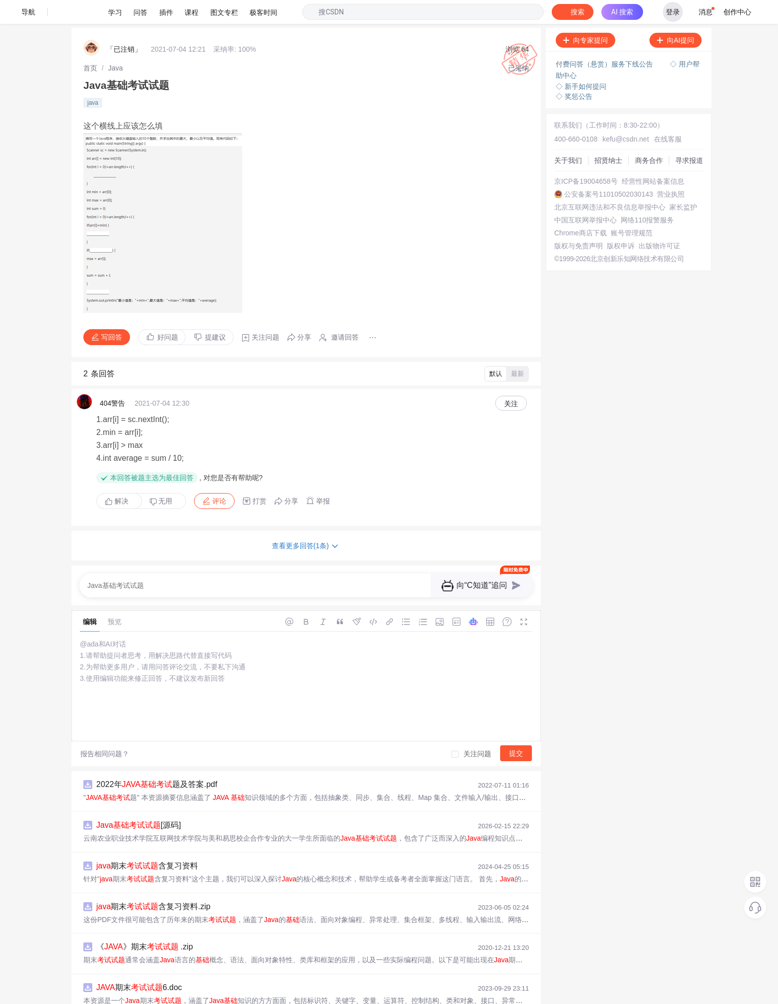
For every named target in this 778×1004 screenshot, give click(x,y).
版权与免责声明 (578, 222)
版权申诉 (621, 222)
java (92, 78)
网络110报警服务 (647, 196)
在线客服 (668, 115)
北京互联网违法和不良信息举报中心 (609, 183)
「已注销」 (124, 25)
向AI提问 (675, 16)
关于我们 (568, 137)
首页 (90, 44)
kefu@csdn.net (625, 115)
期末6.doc (139, 963)
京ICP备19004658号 (586, 157)
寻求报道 (689, 137)
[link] (90, 44)
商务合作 (649, 137)
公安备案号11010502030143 (608, 170)
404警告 (112, 379)
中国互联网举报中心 (585, 196)
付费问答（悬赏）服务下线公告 (605, 40)
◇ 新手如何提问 (581, 63)
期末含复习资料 (147, 842)
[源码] (138, 801)
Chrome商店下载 (580, 209)
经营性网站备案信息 (653, 157)
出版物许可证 (659, 222)
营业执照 (671, 170)
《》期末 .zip (144, 923)
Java (115, 44)
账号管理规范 (631, 209)
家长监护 (683, 183)
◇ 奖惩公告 (574, 72)
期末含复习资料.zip (153, 882)
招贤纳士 (608, 137)
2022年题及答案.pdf (156, 760)
